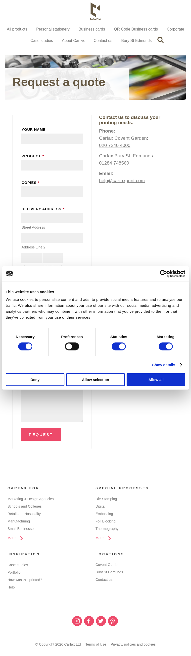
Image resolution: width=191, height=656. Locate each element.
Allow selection (95, 380)
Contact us (103, 41)
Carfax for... (26, 489)
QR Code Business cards (136, 29)
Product (34, 157)
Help (11, 588)
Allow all (156, 380)
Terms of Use (95, 646)
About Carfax (73, 41)
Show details (163, 364)
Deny (35, 380)
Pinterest (113, 622)
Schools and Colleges (24, 507)
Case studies (40, 41)
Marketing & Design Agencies (30, 500)
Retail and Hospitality (24, 515)
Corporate (177, 29)
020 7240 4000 (115, 145)
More (11, 539)
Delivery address (44, 209)
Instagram (77, 622)
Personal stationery (52, 29)
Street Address (33, 228)
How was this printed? (25, 581)
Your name (34, 130)
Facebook (89, 622)
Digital (100, 507)
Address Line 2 (34, 248)
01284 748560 (114, 163)
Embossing (104, 515)
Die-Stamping (106, 500)
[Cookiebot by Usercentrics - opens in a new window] (163, 273)
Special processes (123, 489)
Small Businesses (21, 529)
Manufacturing (18, 522)
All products (15, 29)
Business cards (91, 29)
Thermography (107, 529)
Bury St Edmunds (137, 41)
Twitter (101, 622)
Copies (31, 183)
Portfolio (14, 573)
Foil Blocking (106, 522)
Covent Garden (108, 566)
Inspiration (23, 555)
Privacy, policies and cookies (133, 646)
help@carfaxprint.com (122, 181)
